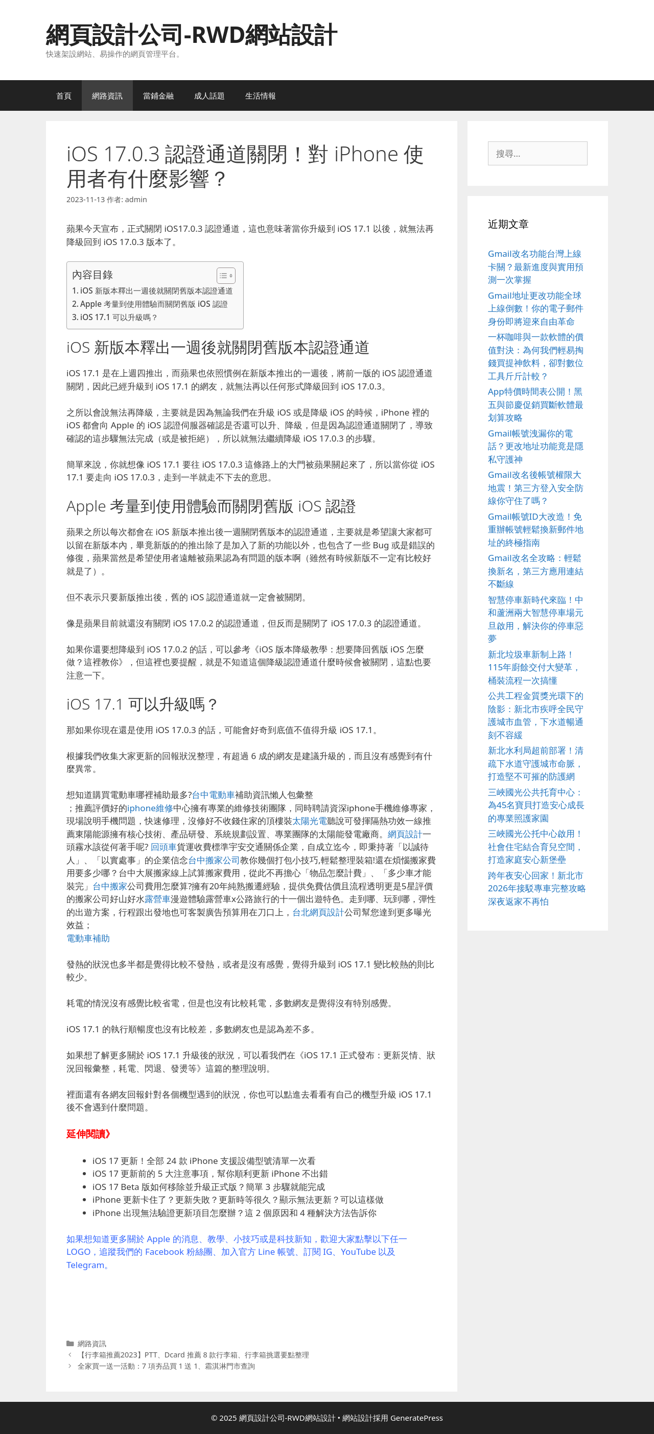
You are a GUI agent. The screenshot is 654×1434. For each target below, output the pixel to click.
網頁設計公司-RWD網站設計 (191, 34)
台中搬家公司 (214, 860)
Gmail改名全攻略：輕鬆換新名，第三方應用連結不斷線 (535, 571)
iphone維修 (150, 808)
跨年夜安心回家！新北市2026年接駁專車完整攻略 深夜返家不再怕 (537, 888)
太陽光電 (309, 821)
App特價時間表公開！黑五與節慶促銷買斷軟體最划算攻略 (535, 404)
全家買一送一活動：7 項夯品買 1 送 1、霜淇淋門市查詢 (166, 1366)
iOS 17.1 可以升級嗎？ (119, 317)
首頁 (64, 95)
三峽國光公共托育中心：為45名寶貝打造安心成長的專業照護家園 (536, 805)
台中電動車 (213, 794)
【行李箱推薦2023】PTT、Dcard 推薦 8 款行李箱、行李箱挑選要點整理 (194, 1354)
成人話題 (209, 95)
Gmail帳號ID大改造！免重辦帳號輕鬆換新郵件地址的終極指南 (535, 529)
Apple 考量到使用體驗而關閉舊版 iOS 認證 (154, 304)
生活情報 (260, 95)
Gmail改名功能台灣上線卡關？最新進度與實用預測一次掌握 (535, 266)
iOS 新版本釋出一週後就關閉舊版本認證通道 (156, 290)
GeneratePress (416, 1418)
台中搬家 (109, 886)
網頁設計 (405, 834)
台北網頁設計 (318, 912)
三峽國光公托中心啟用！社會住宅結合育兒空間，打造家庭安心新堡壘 (535, 846)
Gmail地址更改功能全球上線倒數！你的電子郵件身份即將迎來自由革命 (535, 308)
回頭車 (164, 847)
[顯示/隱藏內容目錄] (221, 275)
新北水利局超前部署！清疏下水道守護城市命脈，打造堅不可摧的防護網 (535, 763)
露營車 (158, 899)
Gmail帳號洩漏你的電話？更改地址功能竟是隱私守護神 (535, 446)
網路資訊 (107, 95)
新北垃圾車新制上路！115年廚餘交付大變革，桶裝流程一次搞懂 (534, 667)
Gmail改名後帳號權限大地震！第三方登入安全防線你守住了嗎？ (535, 487)
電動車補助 (88, 938)
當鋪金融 (158, 95)
